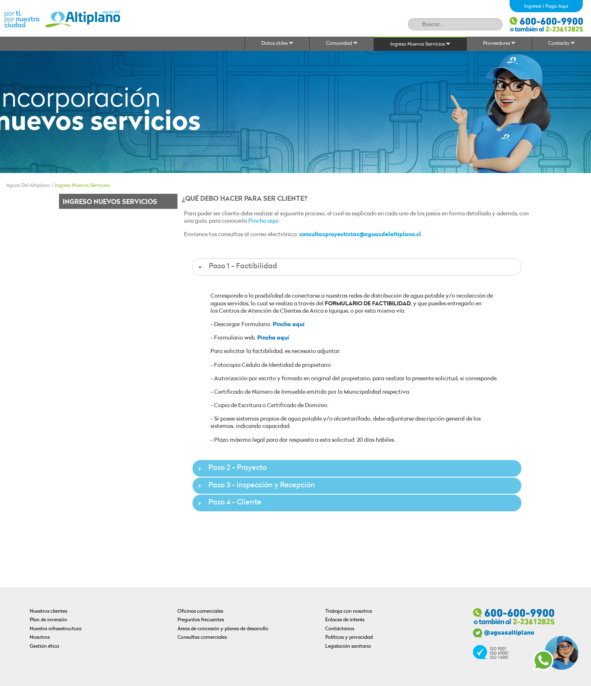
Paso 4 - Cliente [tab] (228, 502)
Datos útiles (277, 43)
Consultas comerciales (202, 637)
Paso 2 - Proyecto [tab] (231, 468)
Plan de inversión (48, 620)
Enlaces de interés (344, 620)
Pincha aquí (263, 221)
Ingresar (533, 6)
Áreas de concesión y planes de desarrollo (222, 629)
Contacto (561, 43)
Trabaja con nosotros (348, 611)
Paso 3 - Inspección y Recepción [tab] (255, 485)
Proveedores (499, 43)
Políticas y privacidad (349, 637)
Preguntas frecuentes (200, 620)
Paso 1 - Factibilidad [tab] (237, 266)
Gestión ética (44, 646)
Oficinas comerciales (200, 611)
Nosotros (40, 637)
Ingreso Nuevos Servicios (420, 44)
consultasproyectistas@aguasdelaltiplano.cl (360, 235)
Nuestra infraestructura (55, 629)
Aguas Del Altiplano (28, 185)
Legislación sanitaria (348, 646)
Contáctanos (339, 629)
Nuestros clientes (48, 611)
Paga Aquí (556, 6)
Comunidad (341, 43)
